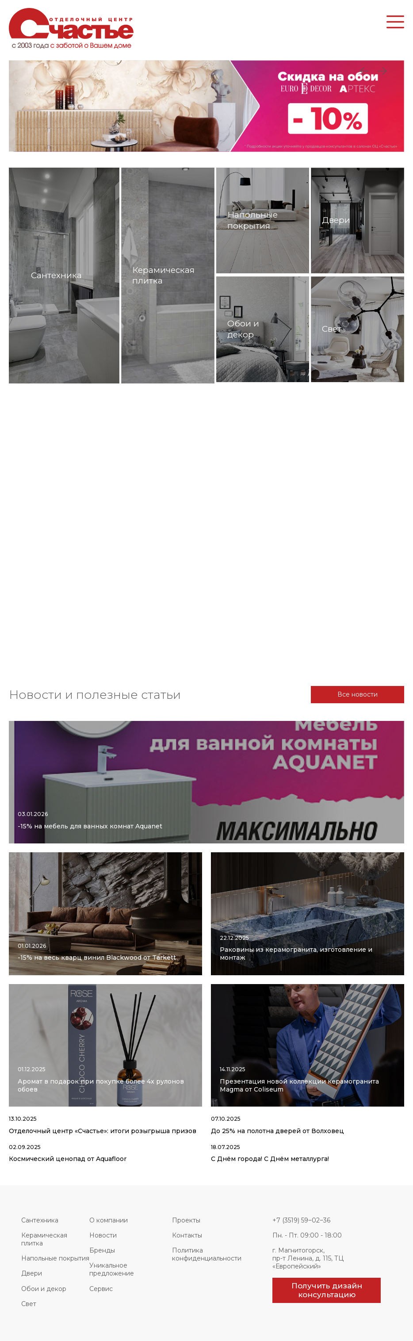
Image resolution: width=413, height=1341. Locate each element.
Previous (382, 71)
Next (364, 71)
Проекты (186, 1220)
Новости (103, 1235)
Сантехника (39, 1220)
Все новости (357, 694)
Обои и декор (43, 1289)
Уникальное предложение (111, 1269)
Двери (31, 1273)
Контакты (187, 1235)
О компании (108, 1220)
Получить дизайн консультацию (326, 1290)
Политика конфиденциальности (206, 1254)
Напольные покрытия (55, 1258)
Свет (28, 1304)
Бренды (102, 1250)
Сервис (101, 1289)
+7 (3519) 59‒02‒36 (301, 1220)
